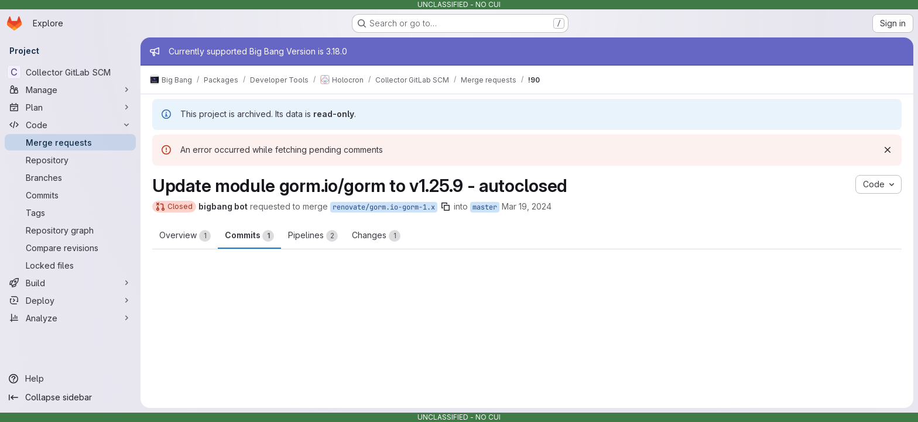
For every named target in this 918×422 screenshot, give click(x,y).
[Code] (70, 124)
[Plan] (70, 107)
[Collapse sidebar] (70, 397)
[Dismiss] (888, 150)
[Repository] (70, 160)
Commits (249, 236)
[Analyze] (70, 318)
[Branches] (70, 177)
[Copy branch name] (446, 207)
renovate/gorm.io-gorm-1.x (384, 207)
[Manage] (70, 89)
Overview (185, 236)
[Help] (70, 378)
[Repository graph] (70, 230)
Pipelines (313, 236)
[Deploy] (70, 300)
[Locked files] (70, 265)
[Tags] (70, 212)
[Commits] (70, 195)
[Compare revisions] (70, 247)
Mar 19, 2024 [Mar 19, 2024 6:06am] (527, 206)
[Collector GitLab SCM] (70, 72)
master (484, 207)
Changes (376, 236)
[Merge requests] (70, 142)
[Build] (70, 283)
